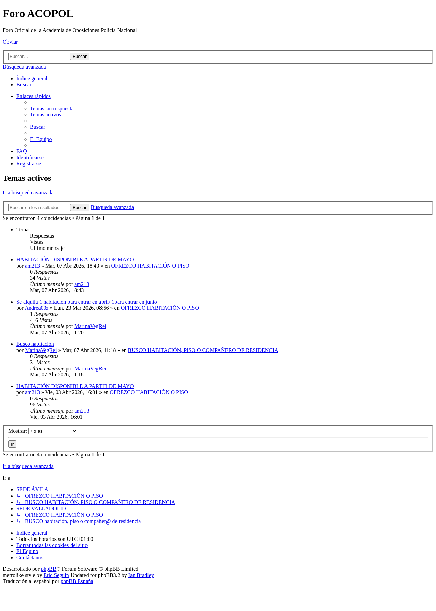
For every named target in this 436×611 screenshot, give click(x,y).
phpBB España (77, 581)
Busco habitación (35, 344)
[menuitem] (23, 84)
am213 (32, 266)
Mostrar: (42, 431)
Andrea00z (36, 308)
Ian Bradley (141, 575)
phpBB (48, 569)
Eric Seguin (56, 575)
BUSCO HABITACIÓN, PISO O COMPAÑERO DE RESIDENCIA (203, 350)
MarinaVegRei (90, 326)
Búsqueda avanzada (24, 67)
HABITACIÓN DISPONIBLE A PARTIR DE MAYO (75, 259)
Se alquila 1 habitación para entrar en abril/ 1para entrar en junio (86, 302)
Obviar (10, 42)
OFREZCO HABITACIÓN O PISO (150, 266)
